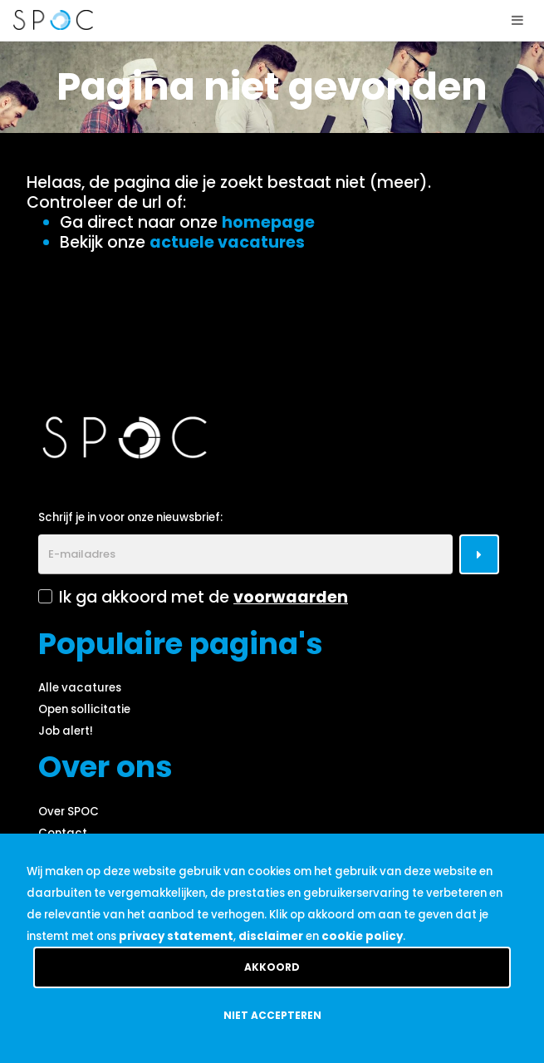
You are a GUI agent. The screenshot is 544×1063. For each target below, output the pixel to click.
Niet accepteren (272, 1015)
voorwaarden (290, 597)
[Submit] (479, 554)
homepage (268, 222)
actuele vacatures (227, 242)
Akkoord (272, 967)
